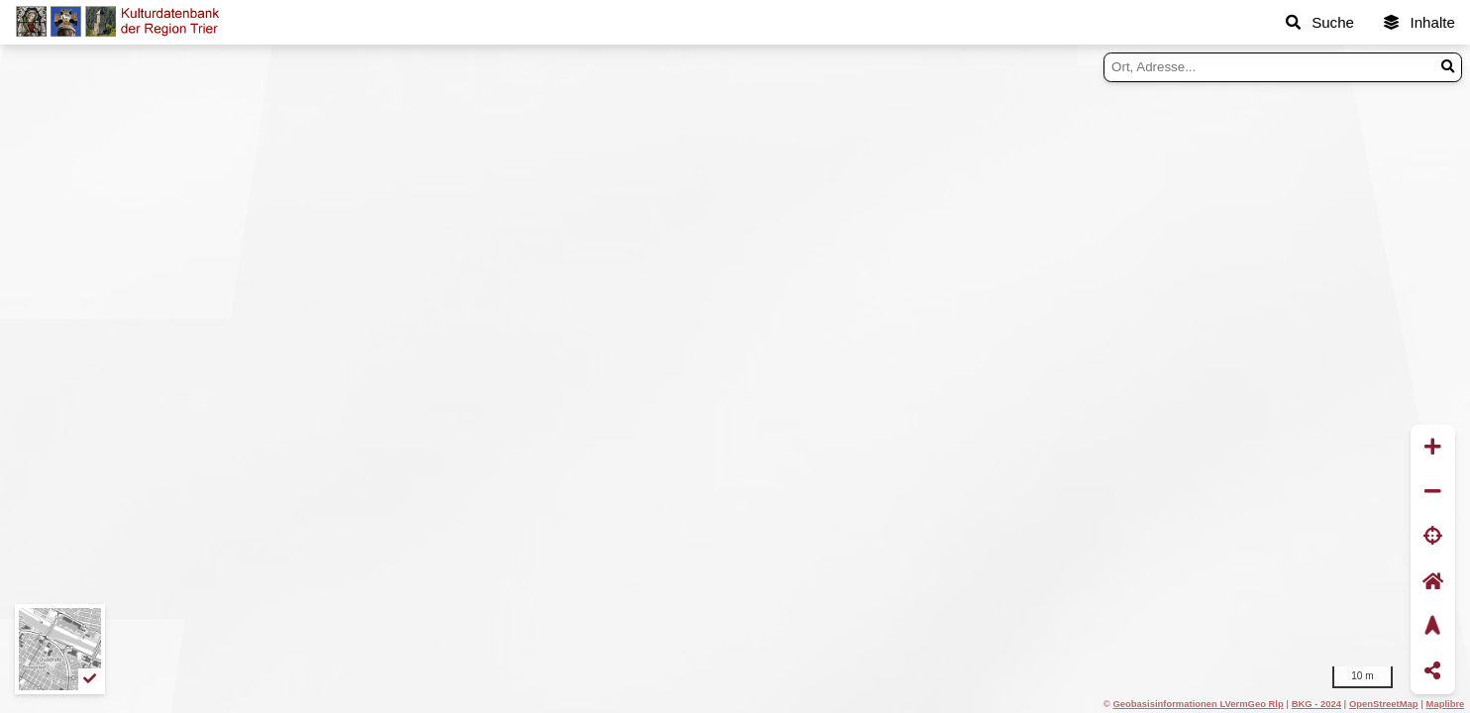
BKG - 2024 (1316, 703)
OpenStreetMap (1383, 703)
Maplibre (1445, 703)
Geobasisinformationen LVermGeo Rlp (1197, 703)
